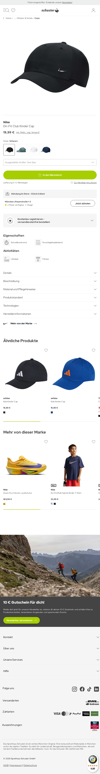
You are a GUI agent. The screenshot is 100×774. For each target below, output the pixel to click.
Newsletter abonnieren (19, 620)
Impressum (16, 765)
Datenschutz (30, 765)
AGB (5, 765)
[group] (50, 67)
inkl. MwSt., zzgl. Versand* (28, 132)
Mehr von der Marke (21, 323)
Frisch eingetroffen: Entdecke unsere (45, 2)
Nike (6, 122)
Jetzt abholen (82, 203)
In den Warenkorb (50, 175)
